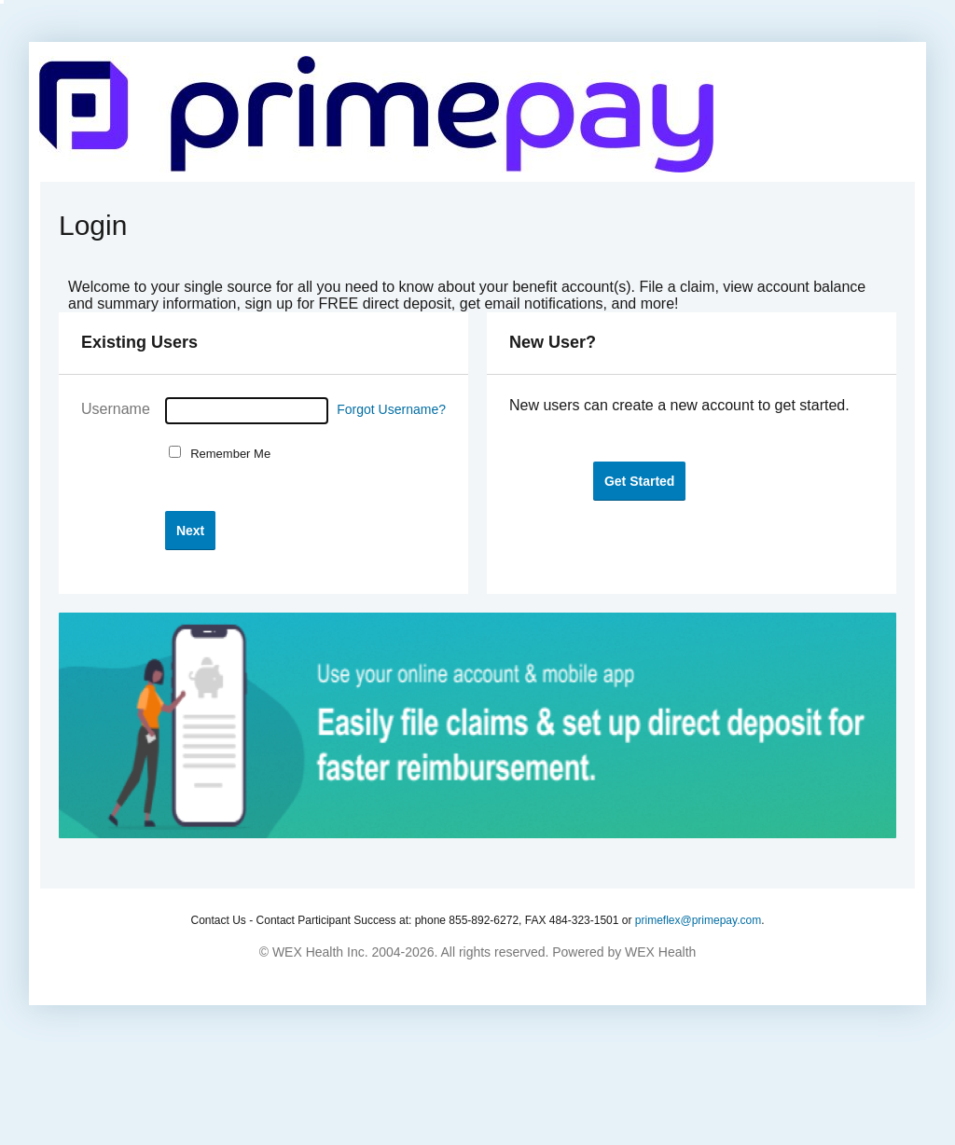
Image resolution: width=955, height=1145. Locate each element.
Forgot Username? (391, 409)
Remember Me (227, 454)
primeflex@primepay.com (698, 920)
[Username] (246, 410)
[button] (190, 530)
